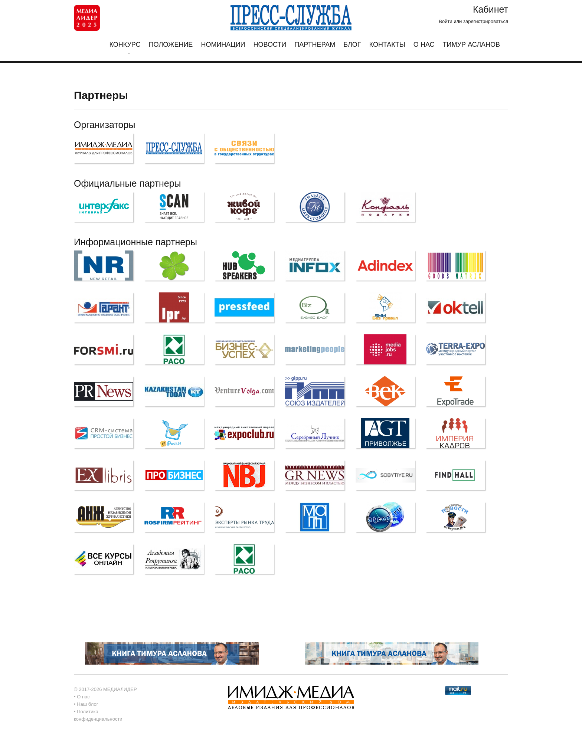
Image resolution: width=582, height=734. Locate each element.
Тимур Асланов (471, 44)
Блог (352, 44)
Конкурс (124, 47)
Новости (270, 44)
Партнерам (314, 44)
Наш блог (87, 704)
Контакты (387, 44)
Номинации (223, 44)
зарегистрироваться (485, 21)
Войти (445, 21)
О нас (424, 44)
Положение (171, 44)
